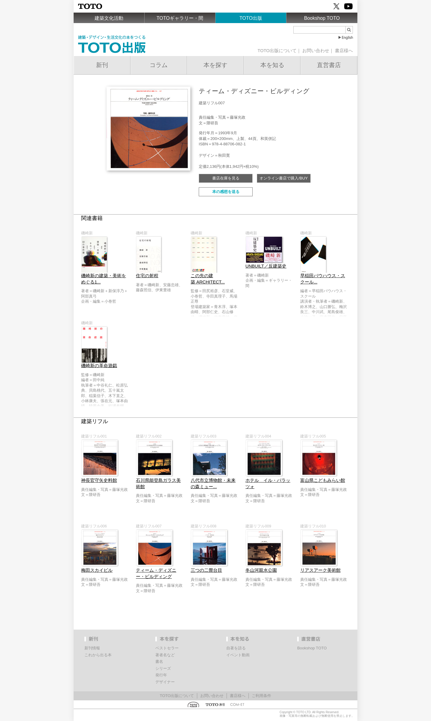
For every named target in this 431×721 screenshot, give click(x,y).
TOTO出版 (250, 18)
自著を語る (236, 648)
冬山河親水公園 (261, 570)
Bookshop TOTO (322, 18)
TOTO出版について (276, 50)
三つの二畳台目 (206, 570)
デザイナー (165, 682)
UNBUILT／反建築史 (265, 266)
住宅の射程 (147, 275)
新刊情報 (92, 648)
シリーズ (163, 668)
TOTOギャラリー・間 (180, 18)
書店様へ (344, 50)
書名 (159, 661)
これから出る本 (98, 655)
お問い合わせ (315, 50)
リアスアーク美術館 (320, 570)
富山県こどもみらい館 (322, 480)
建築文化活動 (109, 18)
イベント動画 (238, 655)
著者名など (165, 655)
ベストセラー (167, 648)
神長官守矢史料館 (99, 480)
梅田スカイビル (97, 570)
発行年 (161, 675)
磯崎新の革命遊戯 (99, 365)
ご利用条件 (261, 695)
